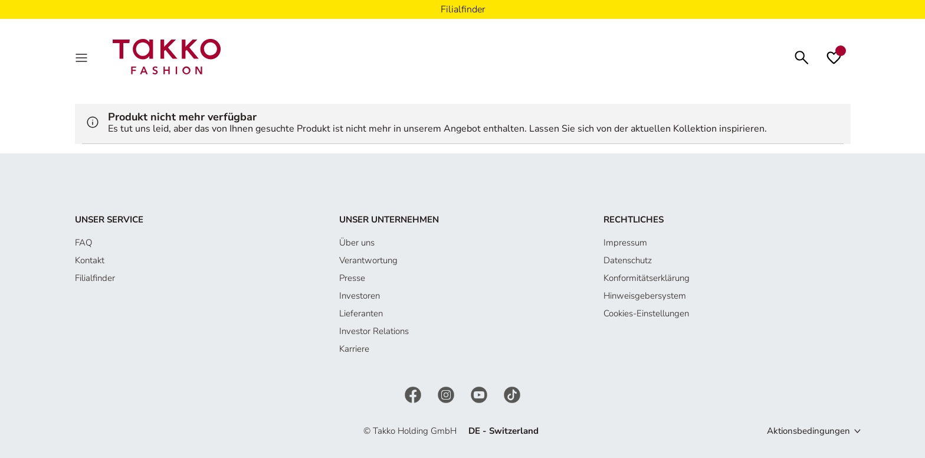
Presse (352, 278)
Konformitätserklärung (646, 278)
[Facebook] (414, 394)
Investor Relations (374, 331)
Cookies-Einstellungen (646, 313)
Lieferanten (361, 313)
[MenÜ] (82, 56)
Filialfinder (95, 278)
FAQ (83, 242)
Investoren (359, 296)
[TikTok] (512, 394)
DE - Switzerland (503, 431)
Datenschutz (627, 260)
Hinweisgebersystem (644, 296)
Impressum (625, 242)
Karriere (354, 349)
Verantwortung (368, 260)
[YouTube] (480, 394)
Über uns (357, 242)
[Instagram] (447, 394)
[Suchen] (801, 56)
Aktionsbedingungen (808, 431)
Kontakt (89, 260)
